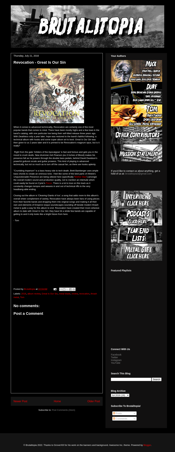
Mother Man (80, 177)
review (75, 293)
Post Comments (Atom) (63, 410)
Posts (117, 413)
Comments (120, 418)
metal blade (64, 293)
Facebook (116, 354)
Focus (49, 183)
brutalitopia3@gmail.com (138, 173)
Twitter (114, 357)
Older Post (93, 401)
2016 (23, 293)
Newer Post (20, 401)
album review (34, 293)
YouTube (115, 362)
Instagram (116, 360)
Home (57, 401)
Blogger (147, 445)
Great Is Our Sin (50, 293)
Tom (22, 297)
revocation (84, 293)
